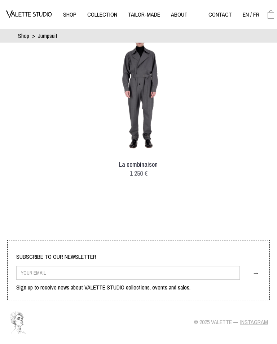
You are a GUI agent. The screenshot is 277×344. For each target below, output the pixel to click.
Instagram (254, 322)
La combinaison (138, 164)
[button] (70, 14)
